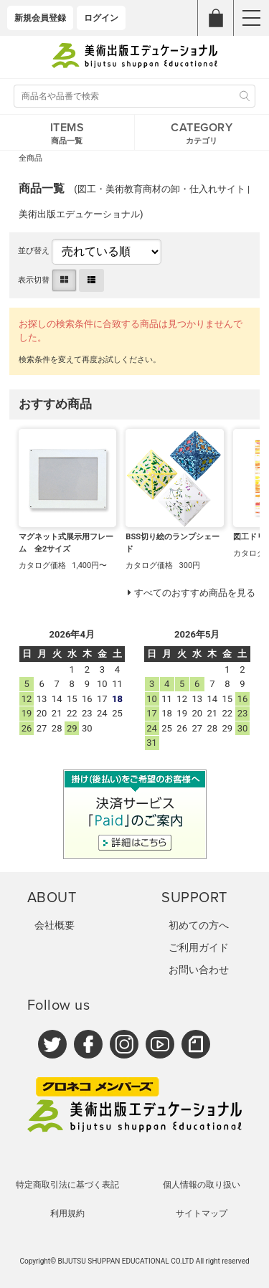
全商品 (30, 158)
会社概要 (54, 925)
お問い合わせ (199, 969)
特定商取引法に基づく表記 (67, 1185)
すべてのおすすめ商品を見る (194, 592)
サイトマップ (201, 1213)
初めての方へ (199, 925)
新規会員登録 (40, 18)
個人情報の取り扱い (201, 1185)
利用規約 (67, 1213)
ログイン (101, 18)
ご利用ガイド (199, 947)
